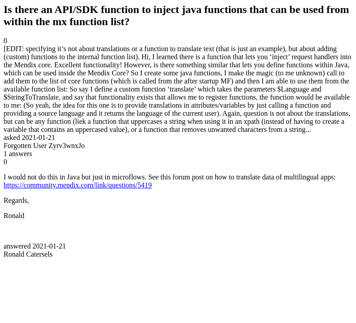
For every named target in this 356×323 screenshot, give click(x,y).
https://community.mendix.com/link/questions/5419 (78, 185)
